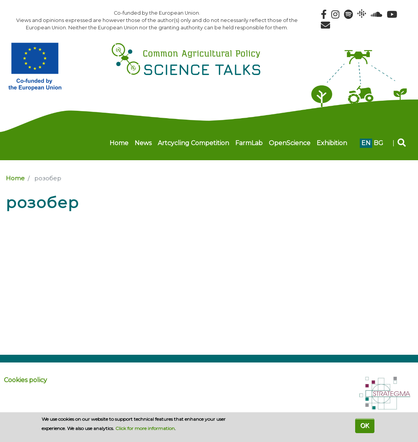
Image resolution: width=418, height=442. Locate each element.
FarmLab (249, 143)
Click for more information (145, 428)
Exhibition (332, 143)
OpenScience (289, 143)
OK (364, 425)
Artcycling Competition (193, 143)
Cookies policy (25, 380)
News (143, 143)
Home (119, 143)
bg (378, 143)
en (366, 143)
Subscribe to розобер (9, 218)
